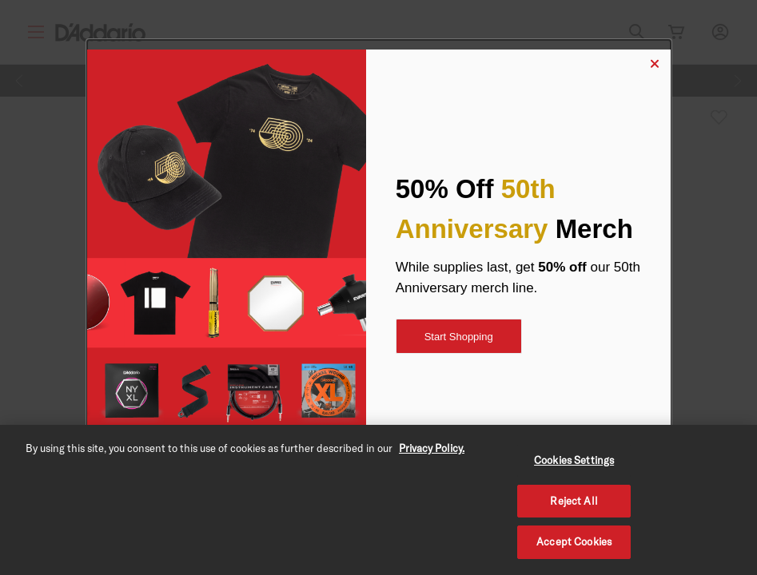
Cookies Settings (574, 460)
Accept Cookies (574, 541)
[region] (378, 500)
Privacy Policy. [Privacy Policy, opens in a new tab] (431, 448)
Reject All (573, 500)
